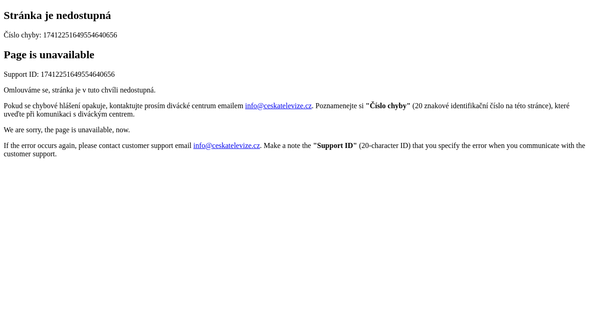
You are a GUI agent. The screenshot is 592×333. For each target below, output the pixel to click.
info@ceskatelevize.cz (278, 106)
